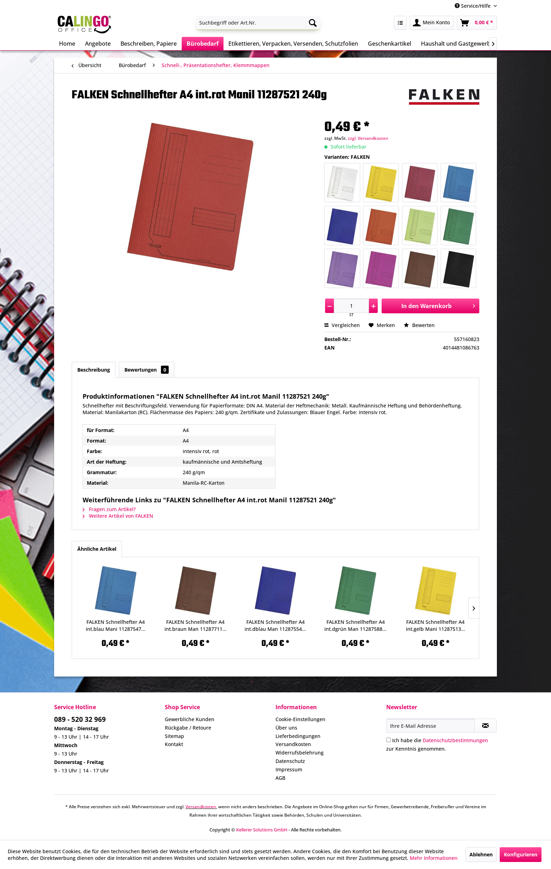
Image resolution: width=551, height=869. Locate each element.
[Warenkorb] (477, 23)
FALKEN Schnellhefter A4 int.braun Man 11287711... (195, 625)
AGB (280, 778)
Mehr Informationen (434, 858)
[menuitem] (258, 23)
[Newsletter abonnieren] (485, 726)
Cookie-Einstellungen (300, 719)
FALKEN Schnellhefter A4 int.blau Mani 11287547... (115, 625)
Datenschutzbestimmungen (455, 740)
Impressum (289, 769)
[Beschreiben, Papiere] (149, 43)
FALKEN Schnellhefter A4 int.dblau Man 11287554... (275, 625)
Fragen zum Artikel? (109, 509)
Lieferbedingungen (298, 736)
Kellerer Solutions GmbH (261, 829)
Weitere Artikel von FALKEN (118, 515)
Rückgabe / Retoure (188, 727)
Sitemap (174, 736)
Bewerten (419, 325)
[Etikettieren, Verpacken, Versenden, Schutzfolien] (293, 43)
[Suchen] (312, 23)
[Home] (67, 43)
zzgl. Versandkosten (368, 138)
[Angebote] (98, 43)
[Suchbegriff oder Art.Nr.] (258, 23)
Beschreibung (93, 369)
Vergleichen (342, 325)
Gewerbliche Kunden (189, 719)
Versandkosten (293, 744)
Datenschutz (290, 761)
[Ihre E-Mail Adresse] (430, 726)
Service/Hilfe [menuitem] (473, 5)
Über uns (286, 727)
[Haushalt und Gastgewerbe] (457, 43)
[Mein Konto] (432, 23)
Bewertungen (146, 370)
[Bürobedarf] (202, 43)
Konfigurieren (520, 854)
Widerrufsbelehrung (300, 752)
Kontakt (174, 744)
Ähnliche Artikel (96, 548)
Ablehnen (481, 854)
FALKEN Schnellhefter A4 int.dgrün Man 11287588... (355, 625)
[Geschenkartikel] (389, 43)
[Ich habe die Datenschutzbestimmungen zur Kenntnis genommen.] (388, 740)
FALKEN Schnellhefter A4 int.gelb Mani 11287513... (435, 625)
